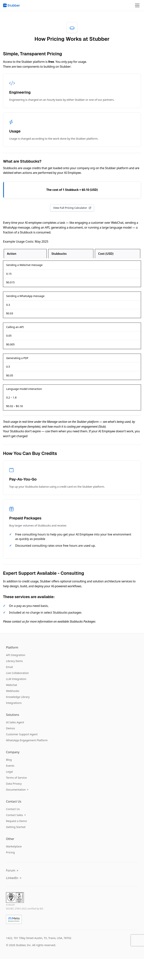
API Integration (15, 655)
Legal (9, 771)
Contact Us (13, 809)
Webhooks (12, 691)
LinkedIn (13, 878)
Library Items (14, 661)
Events (10, 765)
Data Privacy (14, 783)
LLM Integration (16, 679)
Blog (9, 759)
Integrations (14, 703)
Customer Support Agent (22, 734)
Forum (12, 870)
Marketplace (14, 846)
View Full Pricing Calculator (72, 208)
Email (9, 667)
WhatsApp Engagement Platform (27, 740)
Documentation (17, 789)
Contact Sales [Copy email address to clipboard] (16, 815)
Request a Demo (16, 821)
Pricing (10, 852)
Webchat (11, 685)
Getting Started (15, 827)
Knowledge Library (18, 697)
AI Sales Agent (15, 722)
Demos (10, 728)
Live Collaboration (17, 673)
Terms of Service (16, 777)
